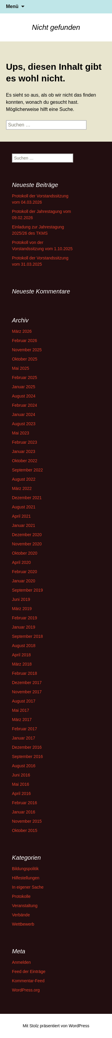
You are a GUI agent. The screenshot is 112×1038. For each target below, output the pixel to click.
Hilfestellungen (25, 877)
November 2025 (27, 349)
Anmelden (21, 962)
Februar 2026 (24, 340)
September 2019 (27, 590)
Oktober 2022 (24, 460)
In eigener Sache (28, 887)
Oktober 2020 (24, 553)
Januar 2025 (23, 386)
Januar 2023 (23, 451)
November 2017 (27, 691)
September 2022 (27, 470)
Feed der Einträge (28, 971)
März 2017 (22, 719)
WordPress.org (26, 990)
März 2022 (22, 488)
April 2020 (21, 562)
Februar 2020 (24, 571)
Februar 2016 (24, 802)
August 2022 (24, 479)
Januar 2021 (23, 525)
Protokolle (21, 896)
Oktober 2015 (24, 830)
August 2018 (24, 645)
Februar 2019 (24, 617)
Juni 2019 (21, 599)
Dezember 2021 (27, 497)
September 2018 (27, 636)
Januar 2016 (23, 812)
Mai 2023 (20, 433)
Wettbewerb (23, 924)
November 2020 (27, 544)
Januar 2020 (23, 580)
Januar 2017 (23, 738)
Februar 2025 (24, 377)
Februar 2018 (24, 673)
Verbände (21, 914)
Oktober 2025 (24, 359)
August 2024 (24, 396)
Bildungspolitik (25, 868)
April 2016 (21, 793)
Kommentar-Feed (28, 980)
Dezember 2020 (27, 534)
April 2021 (21, 516)
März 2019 (22, 608)
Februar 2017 (24, 728)
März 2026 (22, 331)
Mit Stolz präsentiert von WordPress (56, 1025)
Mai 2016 (20, 784)
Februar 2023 (24, 442)
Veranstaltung (25, 905)
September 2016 (27, 756)
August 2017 (24, 701)
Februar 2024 (24, 405)
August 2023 (24, 423)
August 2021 (24, 507)
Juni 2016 (21, 775)
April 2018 (21, 654)
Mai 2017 (20, 710)
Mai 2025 (20, 368)
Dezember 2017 (27, 682)
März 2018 (22, 664)
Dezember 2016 (27, 747)
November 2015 (27, 821)
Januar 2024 (23, 414)
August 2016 (24, 765)
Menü (12, 6)
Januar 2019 (23, 627)
